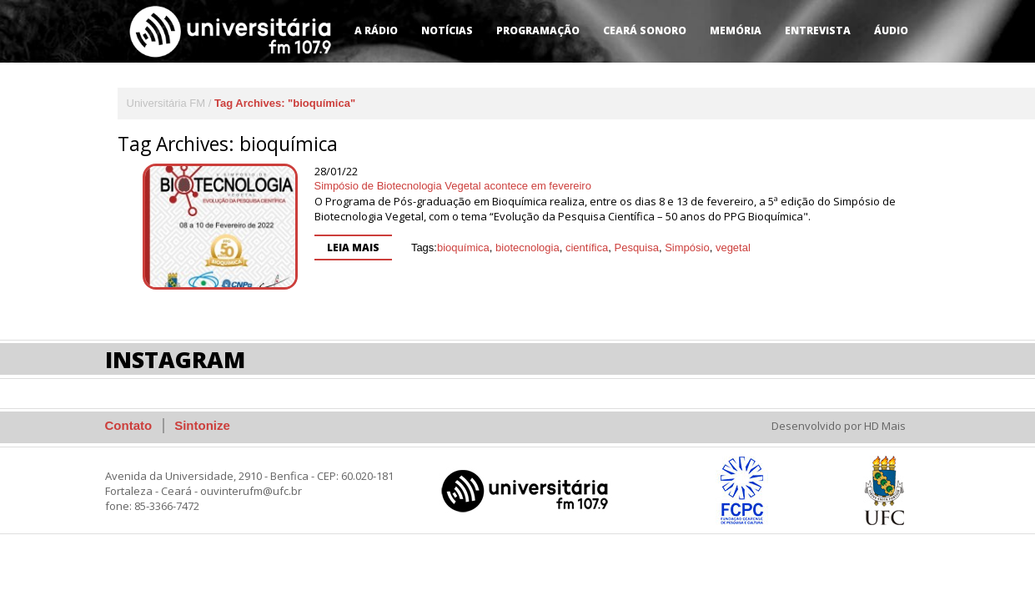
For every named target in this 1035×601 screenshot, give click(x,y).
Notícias (447, 30)
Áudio (891, 30)
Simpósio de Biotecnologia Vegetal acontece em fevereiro (452, 185)
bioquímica (463, 247)
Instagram (175, 359)
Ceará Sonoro (644, 30)
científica (586, 247)
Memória (735, 30)
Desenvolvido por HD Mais (838, 425)
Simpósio (687, 247)
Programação (538, 30)
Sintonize (202, 425)
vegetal (733, 247)
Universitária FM (166, 103)
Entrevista (818, 30)
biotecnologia (527, 247)
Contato (129, 425)
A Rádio (376, 30)
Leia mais (353, 247)
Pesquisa (636, 247)
